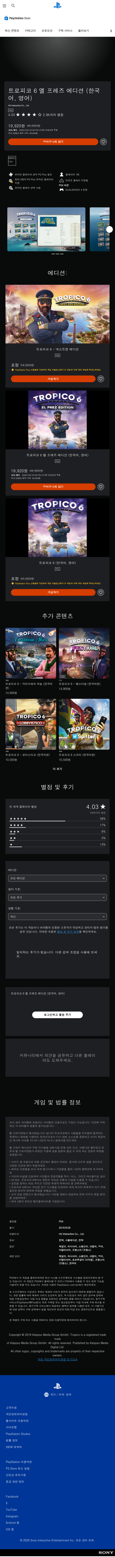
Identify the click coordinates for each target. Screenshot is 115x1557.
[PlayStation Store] (18, 18)
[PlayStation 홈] (57, 5)
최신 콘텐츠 (12, 30)
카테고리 (30, 30)
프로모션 (47, 30)
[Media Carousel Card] (46, 229)
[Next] (109, 229)
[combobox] (57, 878)
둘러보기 (83, 30)
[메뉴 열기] (4, 6)
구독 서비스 (65, 30)
